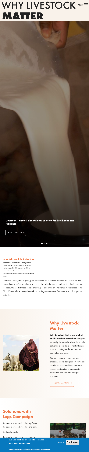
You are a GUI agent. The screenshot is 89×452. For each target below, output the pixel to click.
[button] (42, 243)
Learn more (14, 232)
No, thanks (72, 443)
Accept (61, 443)
